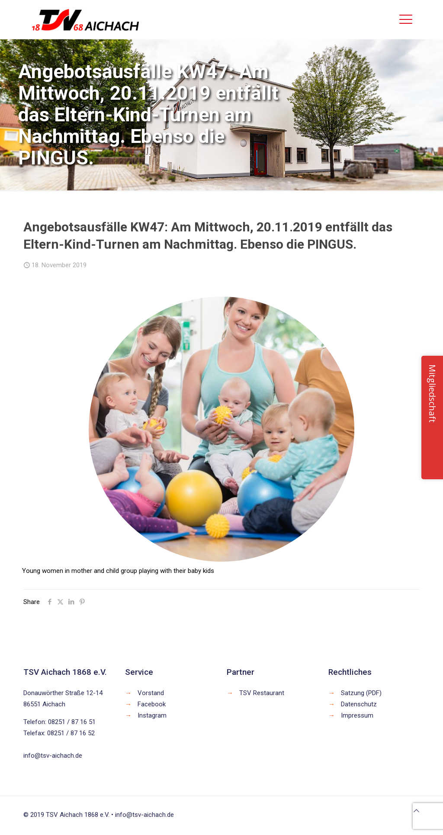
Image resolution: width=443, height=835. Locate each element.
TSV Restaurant (261, 693)
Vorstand (151, 693)
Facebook (152, 704)
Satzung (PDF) (361, 693)
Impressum (357, 715)
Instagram (152, 715)
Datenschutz (359, 704)
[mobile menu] (405, 19)
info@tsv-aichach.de (52, 755)
